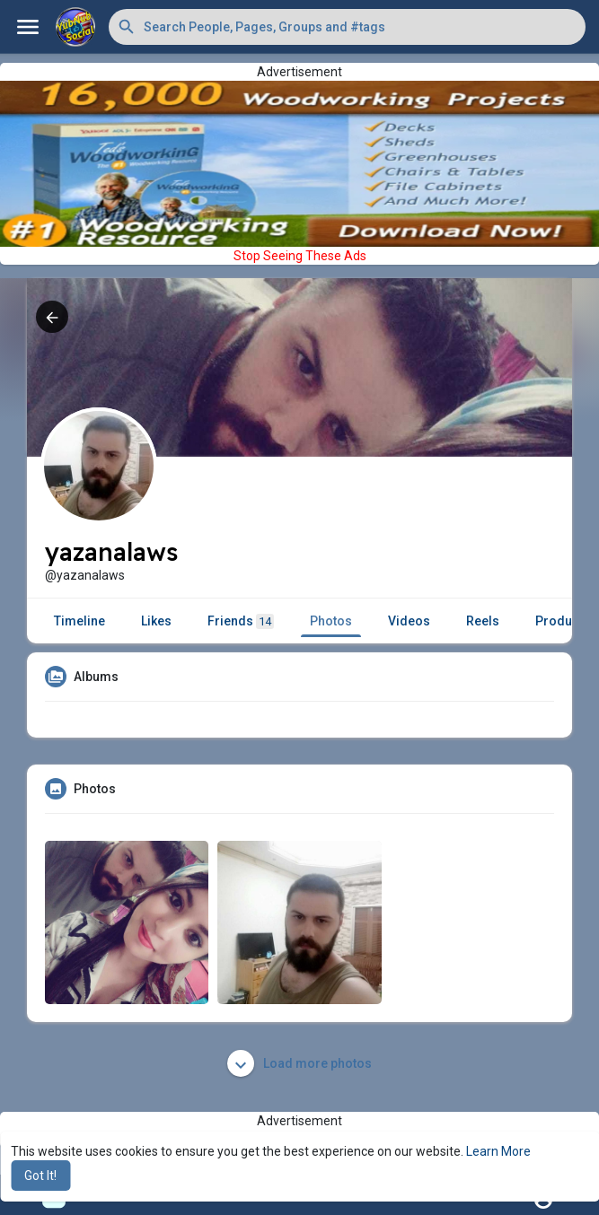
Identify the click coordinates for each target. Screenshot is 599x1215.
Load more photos (299, 1063)
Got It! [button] (40, 1175)
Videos (409, 621)
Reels (482, 621)
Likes (156, 621)
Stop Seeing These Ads (299, 256)
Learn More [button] (498, 1151)
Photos (331, 621)
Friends (240, 621)
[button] (347, 27)
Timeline (79, 621)
